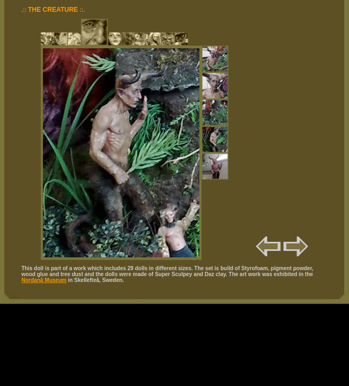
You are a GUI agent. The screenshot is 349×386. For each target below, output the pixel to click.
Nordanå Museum (43, 280)
